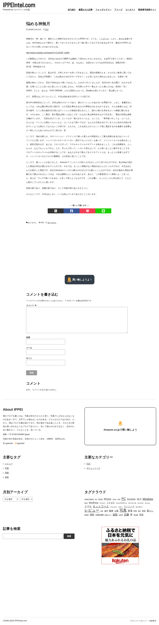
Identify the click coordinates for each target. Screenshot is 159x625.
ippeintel (8, 444)
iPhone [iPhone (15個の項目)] (107, 499)
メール (29, 349)
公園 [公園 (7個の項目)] (116, 511)
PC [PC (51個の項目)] (123, 499)
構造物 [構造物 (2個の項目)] (86, 515)
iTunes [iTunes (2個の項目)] (114, 500)
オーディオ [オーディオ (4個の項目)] (132, 504)
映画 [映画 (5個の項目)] (144, 512)
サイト (29, 359)
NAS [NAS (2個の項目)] (119, 500)
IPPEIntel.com (21, 5)
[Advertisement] (79, 250)
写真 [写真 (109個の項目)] (123, 511)
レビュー (9, 464)
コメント (31, 306)
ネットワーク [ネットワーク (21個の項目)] (101, 507)
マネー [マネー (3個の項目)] (120, 507)
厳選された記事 (86, 10)
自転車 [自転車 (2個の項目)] (121, 515)
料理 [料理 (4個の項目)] (135, 512)
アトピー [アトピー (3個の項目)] (102, 504)
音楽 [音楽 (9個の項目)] (141, 515)
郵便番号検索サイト (147, 10)
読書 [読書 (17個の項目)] (126, 515)
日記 (47, 30)
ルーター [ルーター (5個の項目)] (139, 507)
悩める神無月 (38, 24)
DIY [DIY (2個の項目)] (96, 500)
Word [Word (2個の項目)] (86, 503)
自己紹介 (72, 10)
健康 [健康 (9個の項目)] (111, 511)
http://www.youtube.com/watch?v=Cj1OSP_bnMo (47, 54)
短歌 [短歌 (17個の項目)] (115, 515)
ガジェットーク (93, 469)
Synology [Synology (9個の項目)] (131, 500)
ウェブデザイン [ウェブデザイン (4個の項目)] (121, 504)
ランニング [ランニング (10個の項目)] (129, 507)
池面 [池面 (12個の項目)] (92, 515)
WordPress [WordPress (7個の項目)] (93, 503)
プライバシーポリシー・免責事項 (143, 622)
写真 (7, 469)
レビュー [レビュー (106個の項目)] (91, 511)
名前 (28, 338)
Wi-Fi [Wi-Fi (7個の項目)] (139, 500)
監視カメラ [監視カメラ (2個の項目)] (108, 515)
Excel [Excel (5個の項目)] (100, 500)
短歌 (7, 478)
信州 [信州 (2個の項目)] (101, 511)
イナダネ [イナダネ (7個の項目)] (111, 503)
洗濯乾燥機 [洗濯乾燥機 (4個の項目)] (99, 515)
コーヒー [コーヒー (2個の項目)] (147, 503)
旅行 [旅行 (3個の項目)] (139, 512)
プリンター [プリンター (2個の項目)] (113, 507)
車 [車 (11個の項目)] (131, 515)
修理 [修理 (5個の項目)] (106, 512)
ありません (52, 223)
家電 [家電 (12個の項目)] (130, 511)
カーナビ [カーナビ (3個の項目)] (140, 504)
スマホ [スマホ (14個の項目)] (88, 507)
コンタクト (130, 10)
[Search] (33, 537)
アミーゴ (118, 10)
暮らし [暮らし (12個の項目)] (150, 511)
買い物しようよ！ (79, 280)
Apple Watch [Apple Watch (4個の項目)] (89, 500)
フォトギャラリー (103, 10)
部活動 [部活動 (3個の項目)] (136, 515)
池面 (7, 473)
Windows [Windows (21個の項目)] (147, 499)
